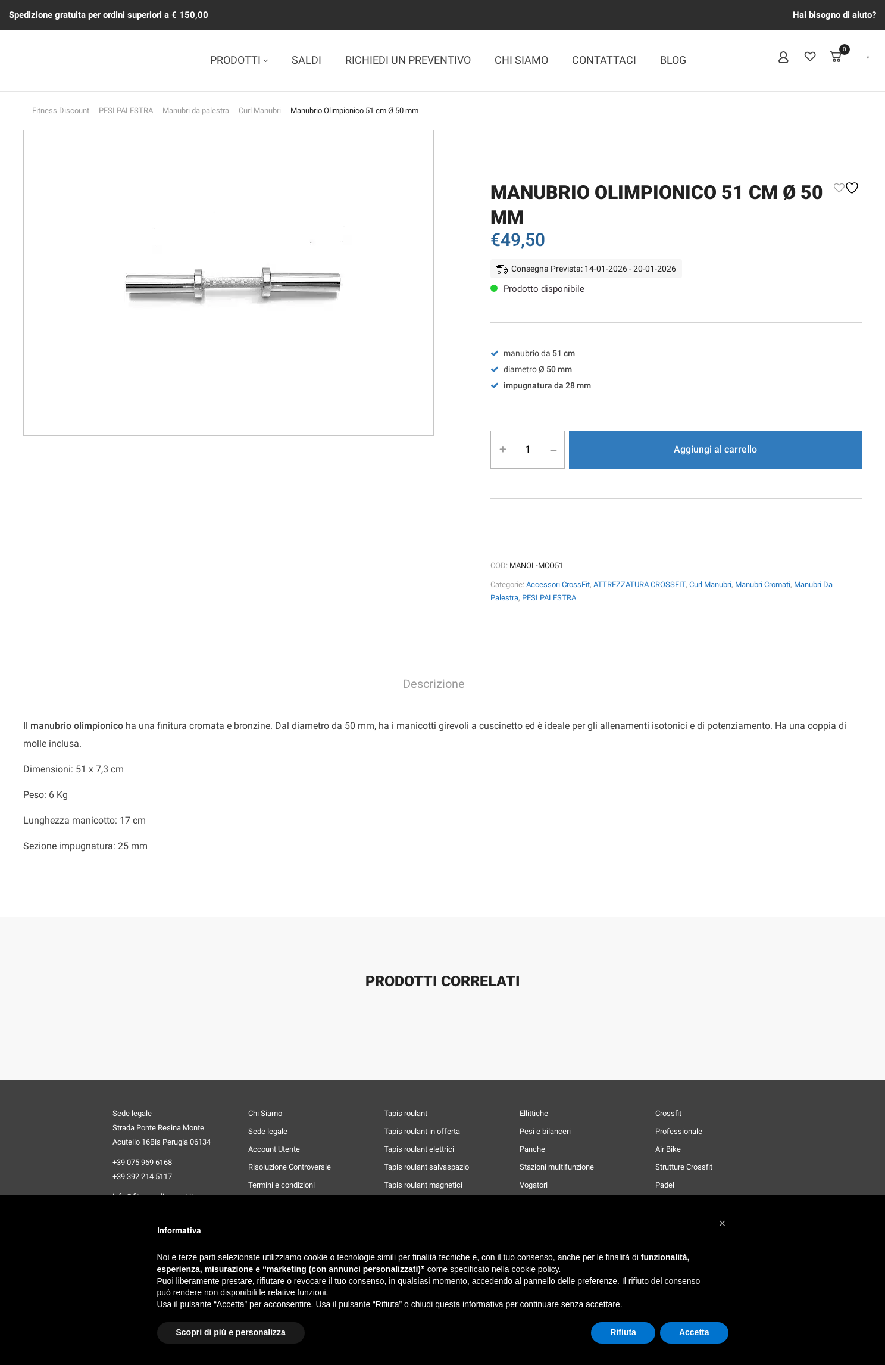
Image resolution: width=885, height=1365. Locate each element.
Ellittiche (534, 1113)
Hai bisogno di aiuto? (834, 15)
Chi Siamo (265, 1113)
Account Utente (274, 1149)
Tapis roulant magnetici (423, 1184)
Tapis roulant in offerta (422, 1131)
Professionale (678, 1131)
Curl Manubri (260, 110)
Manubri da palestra (195, 110)
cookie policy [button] (534, 1269)
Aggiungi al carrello (715, 449)
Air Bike (668, 1149)
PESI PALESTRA (126, 110)
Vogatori (534, 1184)
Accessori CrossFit (558, 584)
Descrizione (434, 684)
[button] (722, 1223)
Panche (532, 1149)
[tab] (434, 685)
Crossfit (668, 1113)
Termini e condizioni (281, 1184)
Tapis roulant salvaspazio (426, 1167)
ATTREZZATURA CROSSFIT (639, 584)
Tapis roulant (405, 1113)
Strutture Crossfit (683, 1167)
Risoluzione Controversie (289, 1167)
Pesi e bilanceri (545, 1131)
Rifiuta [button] (623, 1332)
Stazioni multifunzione (557, 1167)
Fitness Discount (60, 110)
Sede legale (267, 1131)
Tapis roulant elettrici (419, 1149)
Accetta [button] (694, 1332)
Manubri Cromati (762, 584)
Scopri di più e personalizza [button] (231, 1332)
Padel (664, 1184)
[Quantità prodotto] (528, 449)
